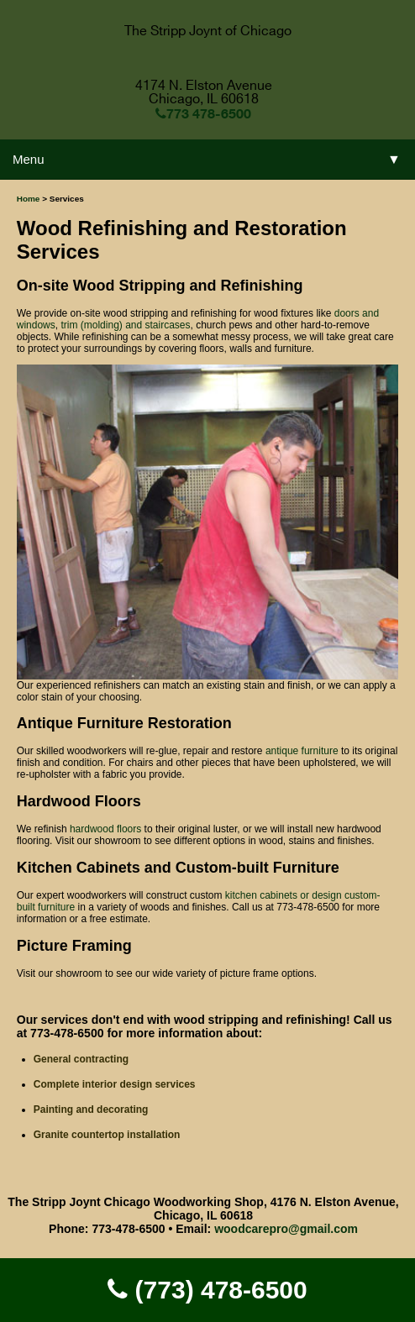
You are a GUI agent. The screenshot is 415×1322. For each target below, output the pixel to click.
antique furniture (302, 751)
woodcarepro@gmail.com (286, 1228)
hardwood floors (105, 829)
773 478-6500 (203, 113)
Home (28, 198)
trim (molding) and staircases (125, 325)
